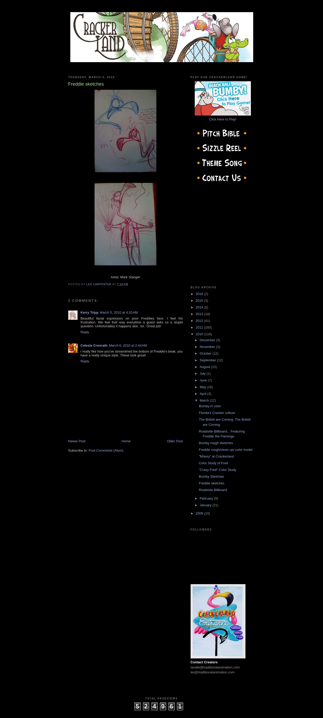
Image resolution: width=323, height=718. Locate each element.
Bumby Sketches (211, 476)
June (204, 380)
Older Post (175, 441)
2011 (200, 327)
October (206, 353)
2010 (200, 334)
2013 (200, 314)
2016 (200, 294)
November (208, 347)
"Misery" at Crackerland (216, 456)
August (205, 367)
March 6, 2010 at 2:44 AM (128, 345)
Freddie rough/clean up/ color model (225, 450)
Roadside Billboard (213, 490)
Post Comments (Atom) (106, 450)
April (203, 394)
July (203, 374)
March (205, 400)
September (208, 360)
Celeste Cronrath (94, 345)
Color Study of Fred (213, 463)
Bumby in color (210, 406)
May (203, 387)
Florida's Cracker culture (217, 413)
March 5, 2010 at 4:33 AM (119, 312)
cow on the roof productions (161, 713)
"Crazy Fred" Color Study (217, 470)
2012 (200, 321)
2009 (200, 513)
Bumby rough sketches (216, 443)
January (206, 505)
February (207, 498)
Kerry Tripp (89, 312)
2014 (200, 307)
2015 (200, 301)
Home (126, 441)
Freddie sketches (211, 483)
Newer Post (77, 441)
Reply (85, 332)
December (208, 340)
